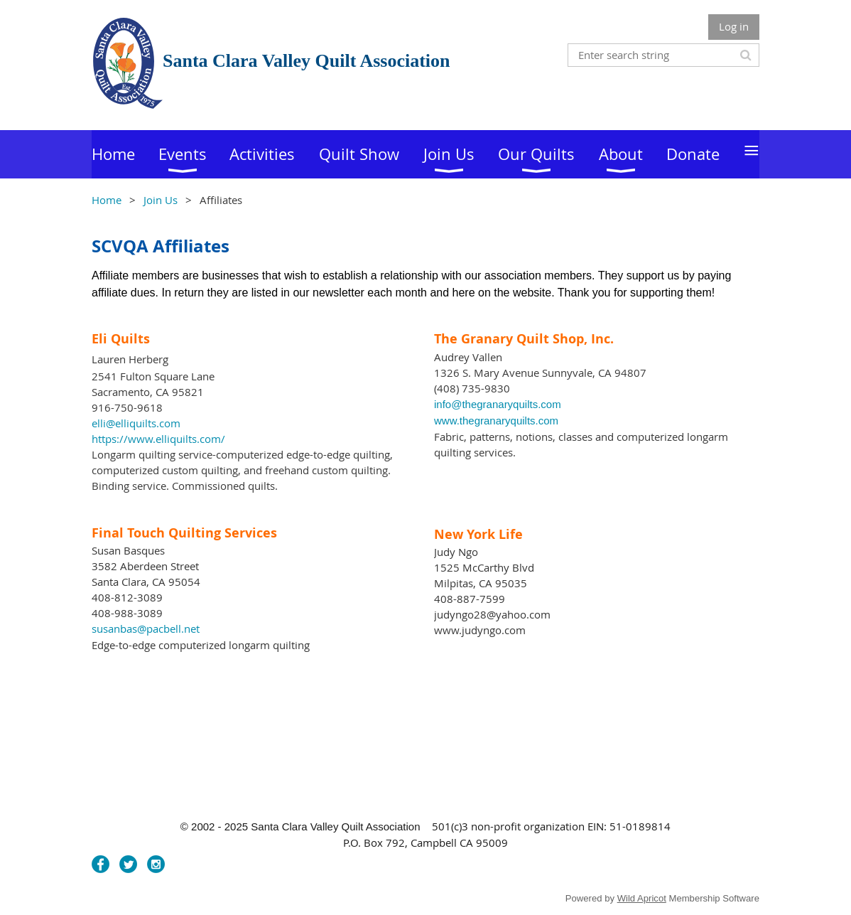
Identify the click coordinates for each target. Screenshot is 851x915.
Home (106, 200)
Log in (734, 26)
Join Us (160, 200)
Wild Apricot (641, 898)
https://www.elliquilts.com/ (158, 439)
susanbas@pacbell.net (146, 628)
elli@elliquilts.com (136, 423)
